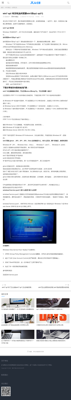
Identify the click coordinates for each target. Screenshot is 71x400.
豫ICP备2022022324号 (18, 368)
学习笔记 (8, 7)
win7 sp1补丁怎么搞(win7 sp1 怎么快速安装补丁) (18, 287)
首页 (2, 7)
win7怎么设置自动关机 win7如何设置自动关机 (53, 287)
